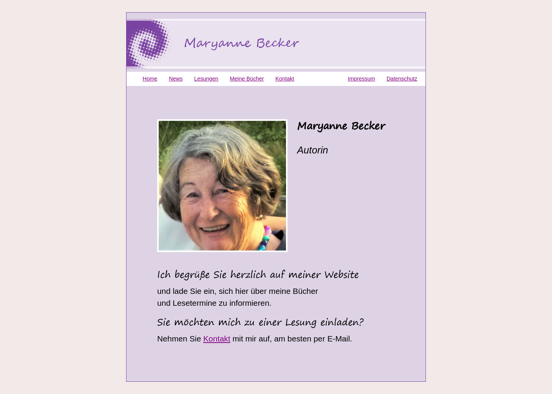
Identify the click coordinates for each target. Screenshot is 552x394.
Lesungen (206, 79)
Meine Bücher (247, 79)
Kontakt (216, 338)
